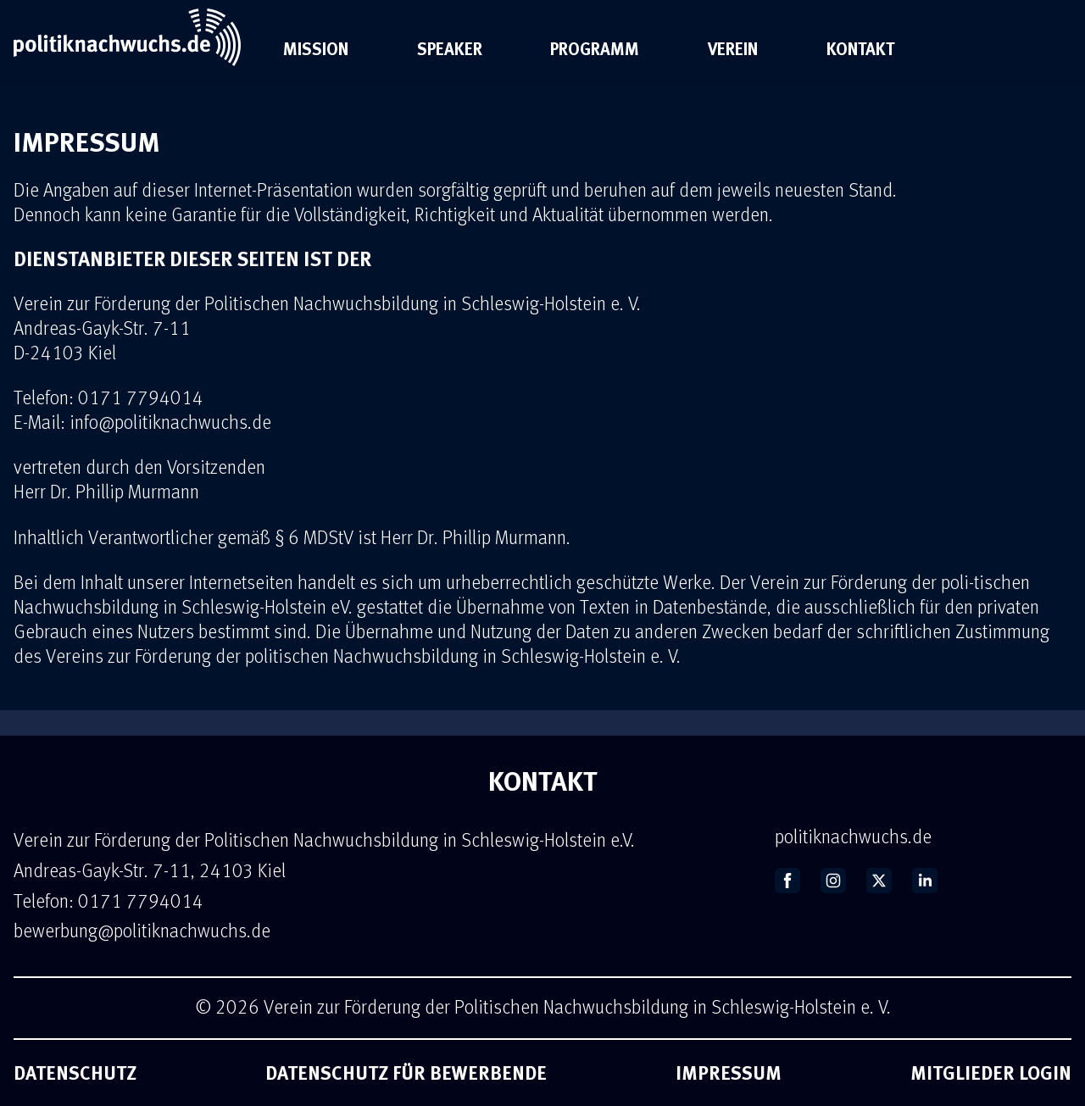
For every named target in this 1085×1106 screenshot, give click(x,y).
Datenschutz (75, 1072)
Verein (733, 48)
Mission (315, 48)
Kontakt (860, 48)
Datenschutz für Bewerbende (406, 1072)
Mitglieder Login (990, 1072)
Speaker (449, 48)
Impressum (729, 1072)
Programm (594, 48)
